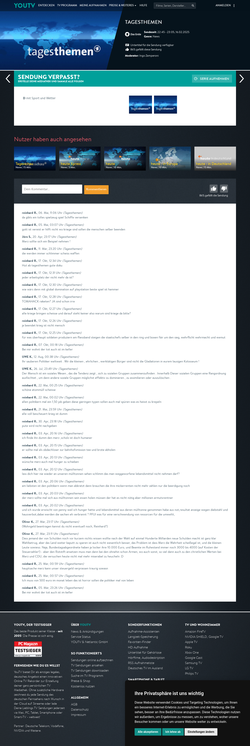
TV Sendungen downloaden (90, 670)
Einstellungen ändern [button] (201, 731)
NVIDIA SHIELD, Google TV (204, 637)
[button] (234, 5)
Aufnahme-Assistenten (143, 631)
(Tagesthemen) (72, 213)
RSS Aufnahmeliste (141, 663)
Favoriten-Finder (139, 642)
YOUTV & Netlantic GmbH (89, 642)
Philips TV (191, 673)
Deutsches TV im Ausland (145, 668)
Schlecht (224, 189)
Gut (214, 189)
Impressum (78, 715)
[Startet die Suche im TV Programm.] (175, 6)
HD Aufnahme (138, 647)
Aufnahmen (93, 5)
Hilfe (143, 5)
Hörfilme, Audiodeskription (146, 658)
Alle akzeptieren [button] (148, 731)
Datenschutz (80, 709)
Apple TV (191, 642)
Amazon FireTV (195, 631)
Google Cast (193, 658)
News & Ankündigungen (87, 631)
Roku (188, 647)
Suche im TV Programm (87, 676)
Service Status (81, 637)
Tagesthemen (143, 22)
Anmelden (223, 5)
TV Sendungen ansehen (87, 665)
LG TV (189, 668)
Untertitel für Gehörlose (144, 652)
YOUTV (24, 5)
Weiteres (121, 5)
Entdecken (46, 5)
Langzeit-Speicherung (143, 637)
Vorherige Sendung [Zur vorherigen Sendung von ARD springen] (10, 79)
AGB (74, 704)
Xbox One (192, 652)
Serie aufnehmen (214, 78)
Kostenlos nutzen (83, 686)
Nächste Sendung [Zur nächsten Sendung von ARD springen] (240, 79)
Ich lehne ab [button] (173, 731)
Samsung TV (193, 663)
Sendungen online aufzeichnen (92, 660)
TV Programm (67, 5)
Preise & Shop (80, 681)
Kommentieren (96, 189)
